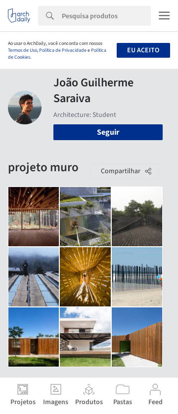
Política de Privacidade (63, 50)
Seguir (108, 132)
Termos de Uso (22, 50)
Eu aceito (143, 50)
